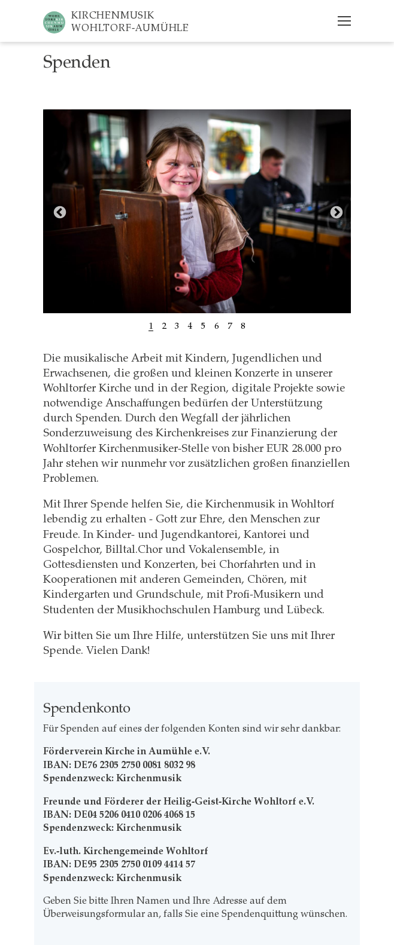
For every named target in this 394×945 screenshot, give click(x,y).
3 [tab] (177, 325)
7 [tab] (230, 325)
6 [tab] (216, 325)
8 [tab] (243, 325)
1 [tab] (150, 325)
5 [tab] (203, 325)
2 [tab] (164, 325)
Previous (59, 212)
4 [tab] (190, 325)
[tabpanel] (197, 211)
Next (335, 212)
